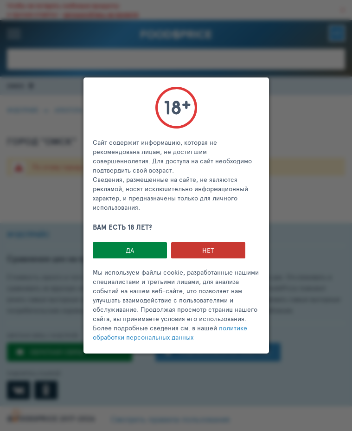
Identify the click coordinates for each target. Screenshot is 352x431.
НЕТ (208, 250)
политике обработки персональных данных (170, 332)
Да (130, 250)
